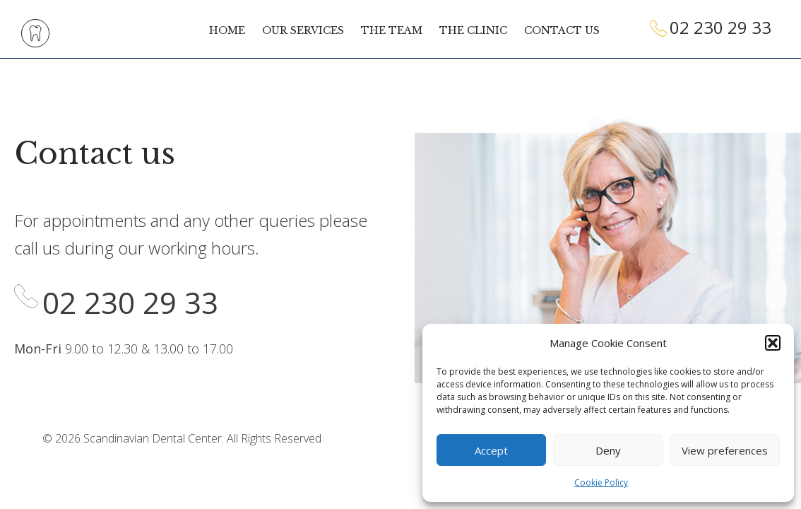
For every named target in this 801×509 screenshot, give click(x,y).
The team (391, 30)
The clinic (473, 30)
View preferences (725, 450)
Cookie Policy (601, 482)
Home (227, 30)
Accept (491, 450)
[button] (773, 343)
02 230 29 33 (720, 27)
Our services (303, 30)
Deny (608, 450)
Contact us (562, 30)
